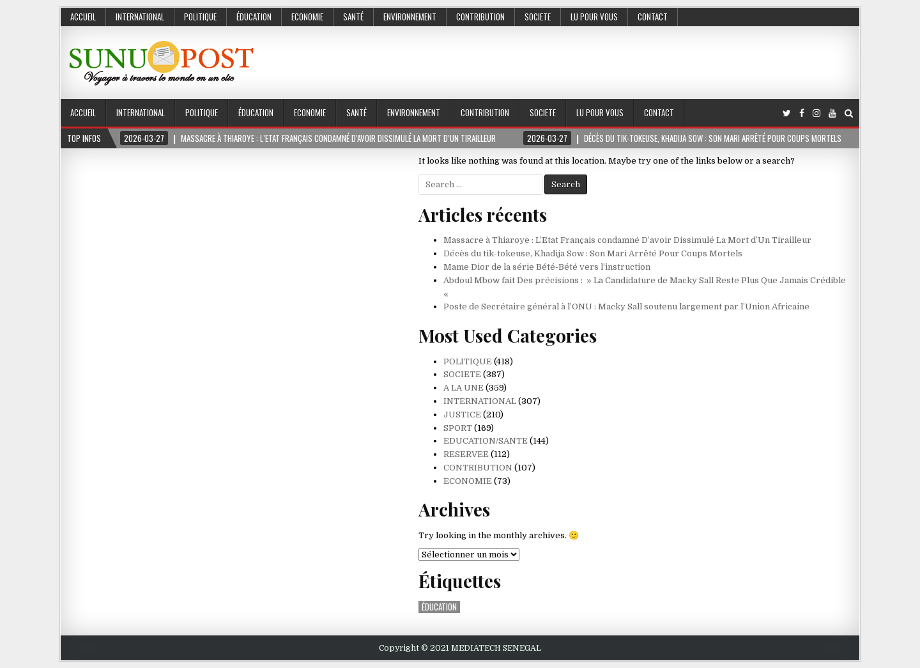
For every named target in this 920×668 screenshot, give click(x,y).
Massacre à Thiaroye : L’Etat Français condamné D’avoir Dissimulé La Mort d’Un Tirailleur (627, 240)
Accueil (83, 16)
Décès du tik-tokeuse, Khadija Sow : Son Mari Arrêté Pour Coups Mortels (592, 253)
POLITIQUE (200, 16)
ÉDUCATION (254, 16)
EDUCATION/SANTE (485, 441)
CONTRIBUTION (480, 16)
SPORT (457, 428)
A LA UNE (463, 387)
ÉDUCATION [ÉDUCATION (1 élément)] (439, 607)
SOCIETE (538, 16)
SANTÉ (353, 16)
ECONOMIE (307, 16)
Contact (653, 16)
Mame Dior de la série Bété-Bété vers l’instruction (546, 267)
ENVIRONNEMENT (409, 16)
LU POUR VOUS (594, 16)
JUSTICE (462, 414)
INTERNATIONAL (140, 16)
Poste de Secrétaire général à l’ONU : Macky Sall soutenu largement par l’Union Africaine (626, 306)
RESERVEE (466, 454)
